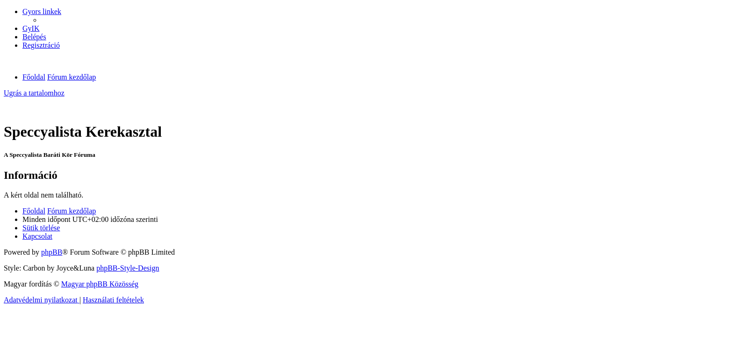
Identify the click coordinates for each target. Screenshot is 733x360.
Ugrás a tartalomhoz (34, 93)
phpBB (51, 252)
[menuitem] (30, 28)
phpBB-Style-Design (127, 268)
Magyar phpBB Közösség (99, 284)
